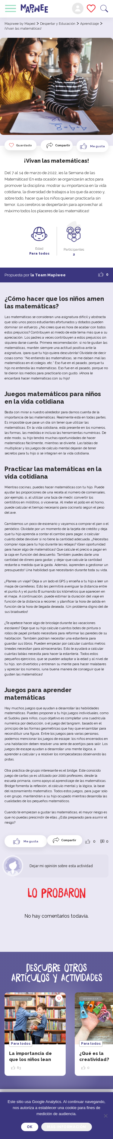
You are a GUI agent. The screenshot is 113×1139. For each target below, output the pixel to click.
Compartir (62, 145)
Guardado (20, 145)
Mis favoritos (91, 8)
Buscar (104, 8)
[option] (35, 1034)
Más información (66, 1127)
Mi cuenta (77, 8)
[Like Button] (92, 146)
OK (30, 1127)
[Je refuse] (105, 1116)
